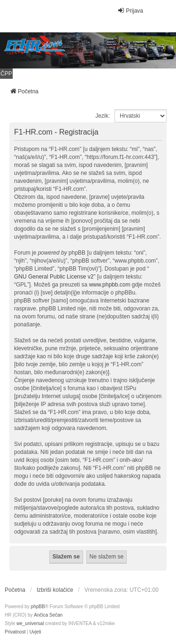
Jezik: (102, 116)
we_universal (30, 623)
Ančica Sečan (48, 615)
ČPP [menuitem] (6, 73)
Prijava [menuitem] (130, 10)
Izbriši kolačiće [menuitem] (55, 590)
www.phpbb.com (109, 284)
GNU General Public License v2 (53, 276)
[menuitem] (15, 632)
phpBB (38, 606)
